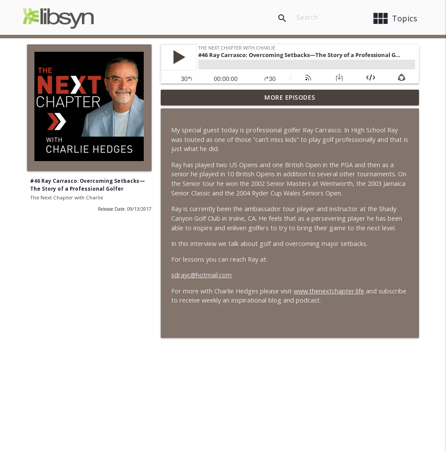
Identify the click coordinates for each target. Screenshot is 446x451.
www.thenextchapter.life (329, 291)
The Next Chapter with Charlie (66, 197)
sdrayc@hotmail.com (201, 275)
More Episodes (289, 97)
